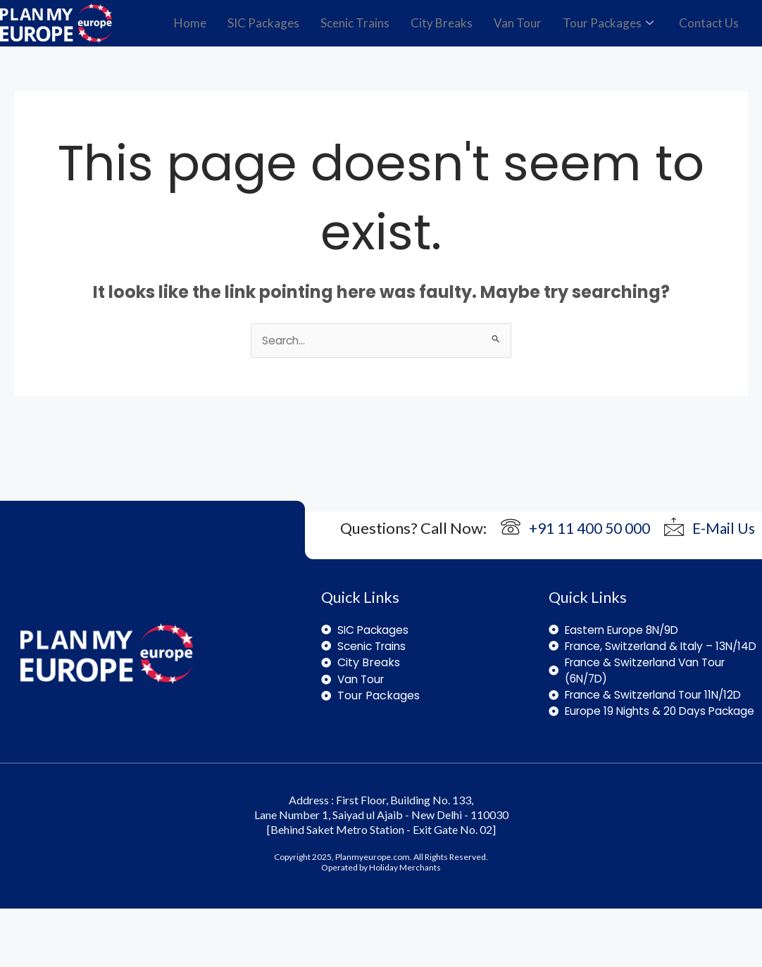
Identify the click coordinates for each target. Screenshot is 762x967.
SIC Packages (263, 22)
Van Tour (518, 22)
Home (190, 22)
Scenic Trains (354, 22)
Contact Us (709, 22)
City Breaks (442, 22)
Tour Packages (608, 23)
